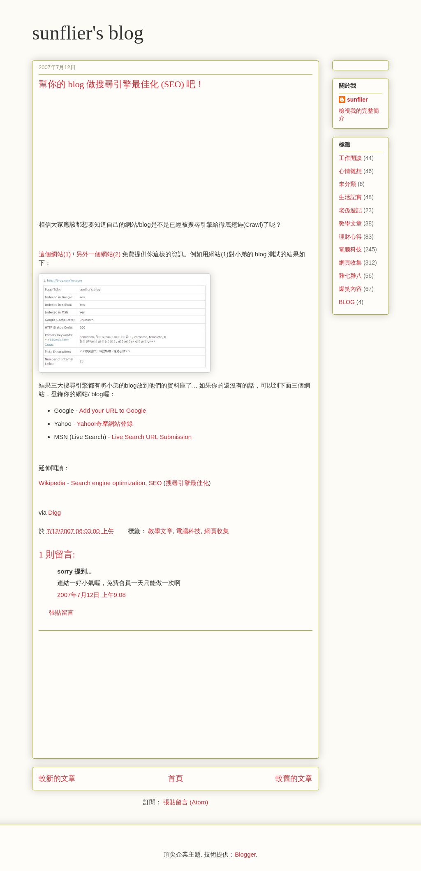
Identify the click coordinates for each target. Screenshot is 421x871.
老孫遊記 (350, 210)
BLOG (347, 302)
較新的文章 (57, 778)
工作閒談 (350, 158)
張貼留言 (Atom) (185, 802)
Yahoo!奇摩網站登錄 (105, 423)
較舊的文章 (293, 778)
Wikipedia (52, 482)
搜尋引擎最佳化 (187, 482)
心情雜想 (350, 171)
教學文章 (160, 530)
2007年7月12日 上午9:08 (91, 594)
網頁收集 (216, 530)
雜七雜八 (350, 275)
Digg (54, 512)
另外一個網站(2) (98, 254)
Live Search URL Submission (152, 436)
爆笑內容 (350, 289)
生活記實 (350, 197)
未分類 (347, 184)
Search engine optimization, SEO (116, 482)
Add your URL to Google (112, 410)
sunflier (357, 99)
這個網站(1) (55, 254)
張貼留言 (61, 612)
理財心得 (350, 236)
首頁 (175, 778)
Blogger (245, 854)
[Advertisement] (108, 154)
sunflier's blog (87, 33)
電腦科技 (188, 530)
